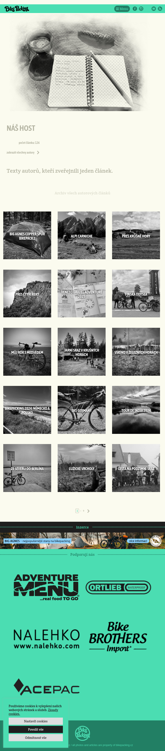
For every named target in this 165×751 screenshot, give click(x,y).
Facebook (135, 9)
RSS (160, 9)
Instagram (141, 9)
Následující (88, 511)
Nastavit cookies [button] (35, 721)
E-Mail (154, 9)
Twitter (147, 9)
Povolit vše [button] (35, 729)
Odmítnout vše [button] (36, 738)
